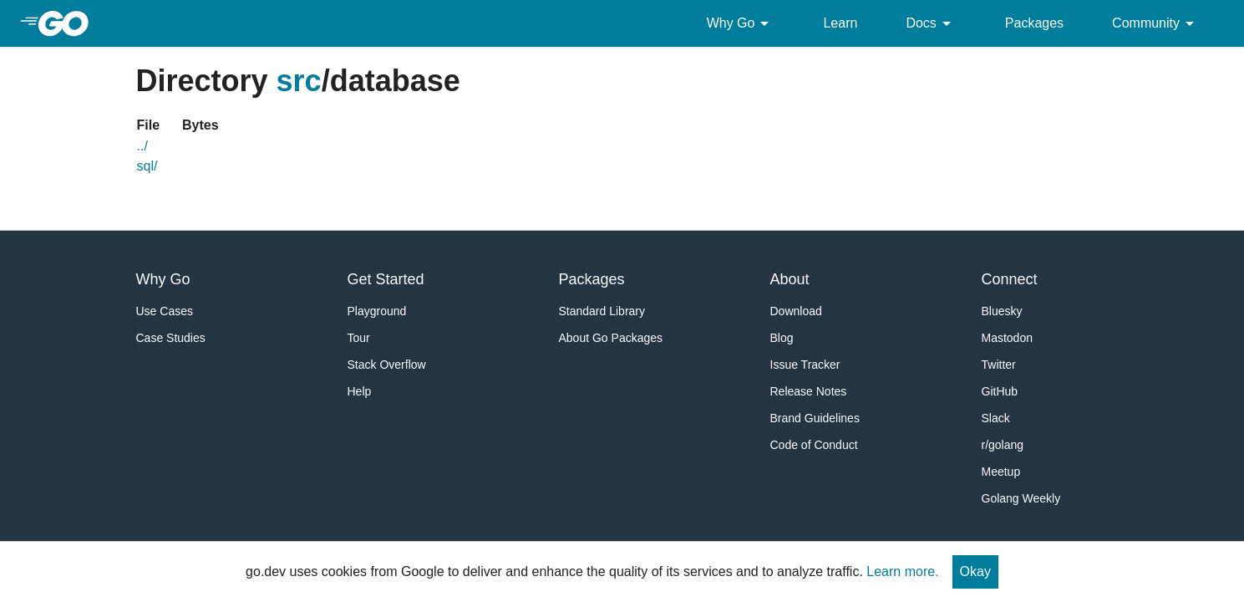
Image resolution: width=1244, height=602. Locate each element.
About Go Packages (611, 337)
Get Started (386, 279)
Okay (975, 571)
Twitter (999, 364)
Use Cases (164, 311)
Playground (377, 311)
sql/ (147, 166)
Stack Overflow (387, 364)
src (299, 81)
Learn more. (902, 571)
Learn (840, 23)
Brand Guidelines (815, 418)
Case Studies (171, 337)
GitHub (1000, 391)
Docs (931, 23)
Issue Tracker (805, 364)
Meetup (1001, 471)
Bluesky (1002, 311)
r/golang (1003, 445)
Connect (1010, 279)
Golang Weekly (1021, 498)
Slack (996, 418)
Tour (359, 337)
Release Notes (808, 391)
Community (1156, 23)
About (790, 279)
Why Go (741, 23)
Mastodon (1007, 337)
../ (142, 146)
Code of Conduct (814, 445)
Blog (782, 337)
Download (796, 311)
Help (360, 391)
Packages (1034, 23)
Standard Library (602, 311)
